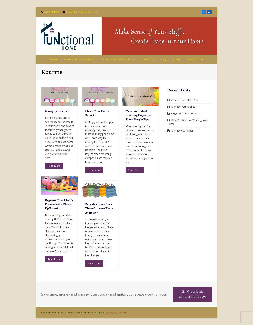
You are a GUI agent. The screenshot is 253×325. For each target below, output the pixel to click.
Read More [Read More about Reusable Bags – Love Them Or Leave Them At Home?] (94, 263)
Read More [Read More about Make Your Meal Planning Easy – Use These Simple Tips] (134, 170)
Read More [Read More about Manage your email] (54, 166)
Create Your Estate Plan (184, 100)
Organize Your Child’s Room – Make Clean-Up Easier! (59, 204)
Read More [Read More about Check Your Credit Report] (94, 170)
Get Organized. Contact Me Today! (192, 294)
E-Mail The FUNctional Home (82, 12)
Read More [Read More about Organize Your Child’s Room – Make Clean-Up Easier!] (54, 259)
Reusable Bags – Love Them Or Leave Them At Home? (99, 208)
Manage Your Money (183, 106)
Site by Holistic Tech (116, 312)
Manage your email (57, 111)
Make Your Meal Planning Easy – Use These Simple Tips (138, 115)
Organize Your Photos (183, 113)
